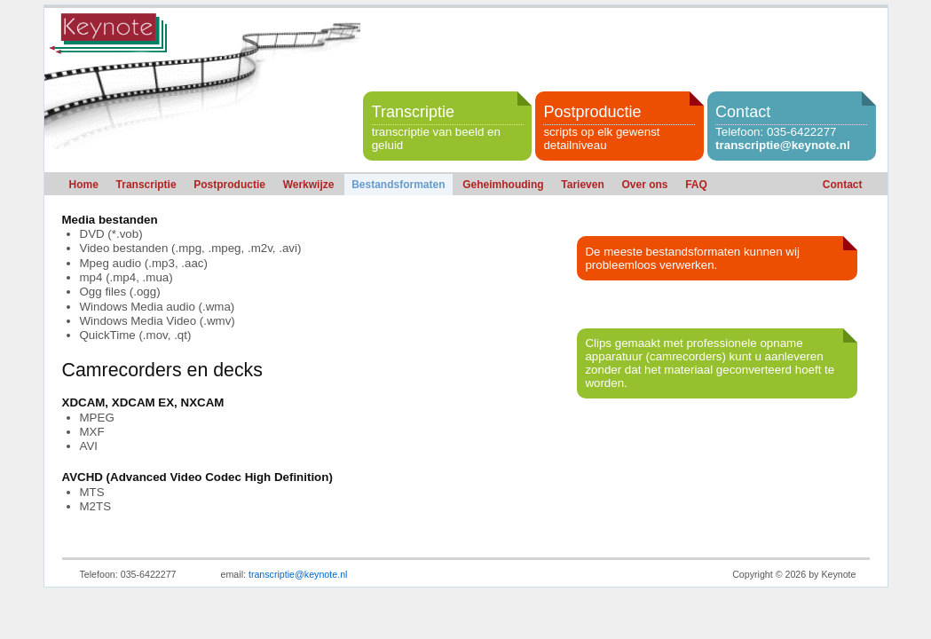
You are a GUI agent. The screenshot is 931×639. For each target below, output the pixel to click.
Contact (843, 184)
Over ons (644, 184)
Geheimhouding (502, 184)
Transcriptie (146, 184)
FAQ (696, 184)
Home (84, 184)
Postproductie (229, 184)
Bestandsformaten (398, 184)
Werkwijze (309, 184)
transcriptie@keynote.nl (782, 145)
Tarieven (582, 184)
